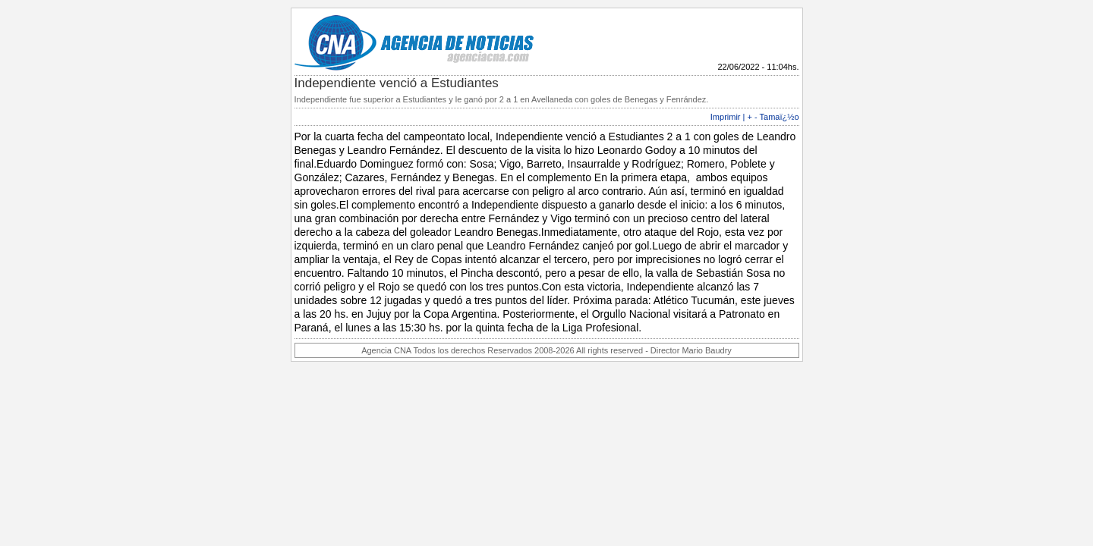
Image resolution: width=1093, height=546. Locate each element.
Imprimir (725, 116)
